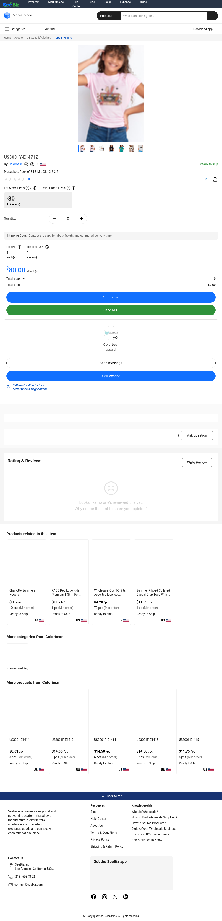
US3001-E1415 (189, 740)
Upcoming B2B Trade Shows (151, 834)
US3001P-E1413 (62, 740)
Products (109, 16)
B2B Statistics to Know (147, 840)
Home (7, 37)
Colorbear (15, 164)
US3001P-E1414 (105, 740)
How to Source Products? (149, 823)
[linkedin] (125, 897)
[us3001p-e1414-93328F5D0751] (111, 712)
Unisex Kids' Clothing (39, 37)
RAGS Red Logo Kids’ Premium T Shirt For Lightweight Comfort (66, 594)
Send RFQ (111, 310)
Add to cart (111, 297)
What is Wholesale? (145, 811)
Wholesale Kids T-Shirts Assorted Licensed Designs (110, 594)
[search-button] (212, 15)
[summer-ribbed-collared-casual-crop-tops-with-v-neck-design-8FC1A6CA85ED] (153, 563)
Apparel (18, 37)
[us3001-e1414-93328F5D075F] (26, 712)
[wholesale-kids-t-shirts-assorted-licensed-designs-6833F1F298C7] (111, 563)
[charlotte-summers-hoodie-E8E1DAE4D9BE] (26, 563)
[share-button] (215, 179)
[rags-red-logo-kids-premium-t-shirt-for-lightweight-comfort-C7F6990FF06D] (68, 563)
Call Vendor (111, 376)
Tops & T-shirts (63, 37)
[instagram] (104, 897)
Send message (111, 363)
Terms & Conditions (103, 832)
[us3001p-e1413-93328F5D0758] (68, 712)
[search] (169, 15)
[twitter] (115, 897)
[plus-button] (81, 219)
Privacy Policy (99, 839)
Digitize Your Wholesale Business (154, 828)
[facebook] (93, 897)
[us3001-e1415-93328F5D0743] (196, 712)
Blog (93, 811)
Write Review (197, 462)
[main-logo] (18, 18)
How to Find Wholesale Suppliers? (154, 817)
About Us (96, 825)
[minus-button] (54, 219)
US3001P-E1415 (147, 740)
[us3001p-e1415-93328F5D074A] (153, 712)
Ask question (197, 435)
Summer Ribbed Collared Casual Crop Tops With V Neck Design (153, 594)
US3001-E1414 (19, 740)
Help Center (98, 818)
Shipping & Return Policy (106, 846)
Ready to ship (209, 164)
